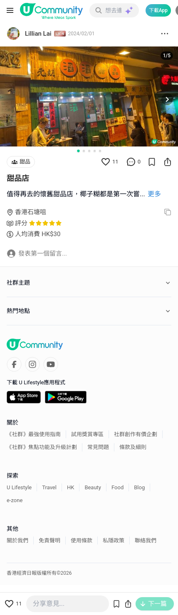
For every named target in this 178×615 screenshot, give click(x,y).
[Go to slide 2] (84, 151)
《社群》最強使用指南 (34, 434)
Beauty (92, 487)
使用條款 (81, 540)
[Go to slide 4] (95, 151)
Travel (49, 487)
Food (117, 487)
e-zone (14, 500)
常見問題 (98, 447)
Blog (139, 487)
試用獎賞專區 (87, 434)
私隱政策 (113, 540)
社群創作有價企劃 (135, 434)
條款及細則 (132, 447)
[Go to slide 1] (78, 150)
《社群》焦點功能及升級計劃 (42, 447)
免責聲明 (49, 540)
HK (70, 487)
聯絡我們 (145, 540)
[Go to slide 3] (89, 151)
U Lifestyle (19, 487)
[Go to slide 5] (100, 151)
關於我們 (17, 540)
